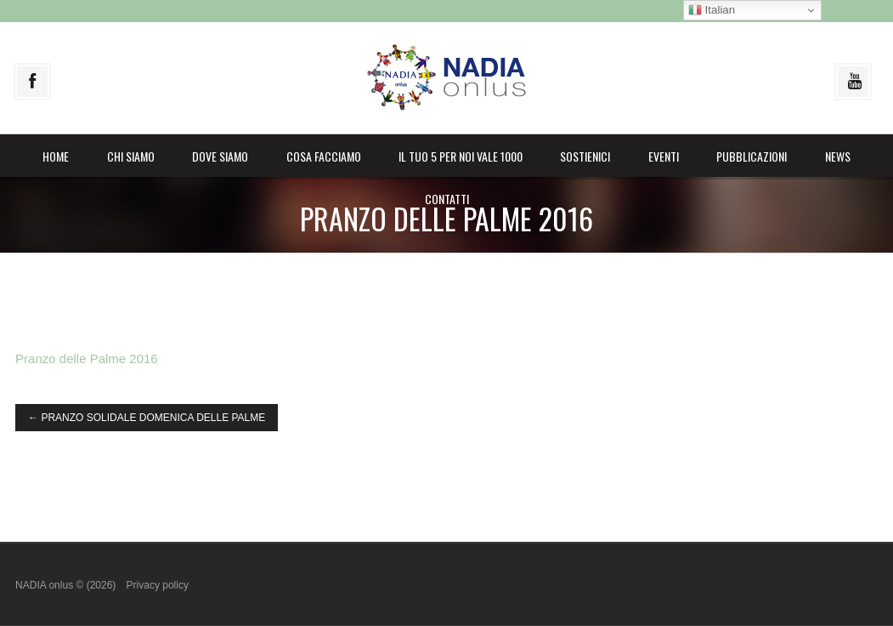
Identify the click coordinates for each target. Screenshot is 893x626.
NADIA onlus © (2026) (67, 585)
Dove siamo (220, 156)
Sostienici (585, 156)
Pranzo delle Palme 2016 (86, 358)
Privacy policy (158, 585)
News (838, 156)
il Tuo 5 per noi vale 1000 (460, 156)
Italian (711, 10)
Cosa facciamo (323, 156)
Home (55, 156)
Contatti (447, 199)
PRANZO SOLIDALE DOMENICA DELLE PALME (146, 418)
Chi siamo (131, 156)
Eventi (663, 156)
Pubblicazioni (751, 156)
